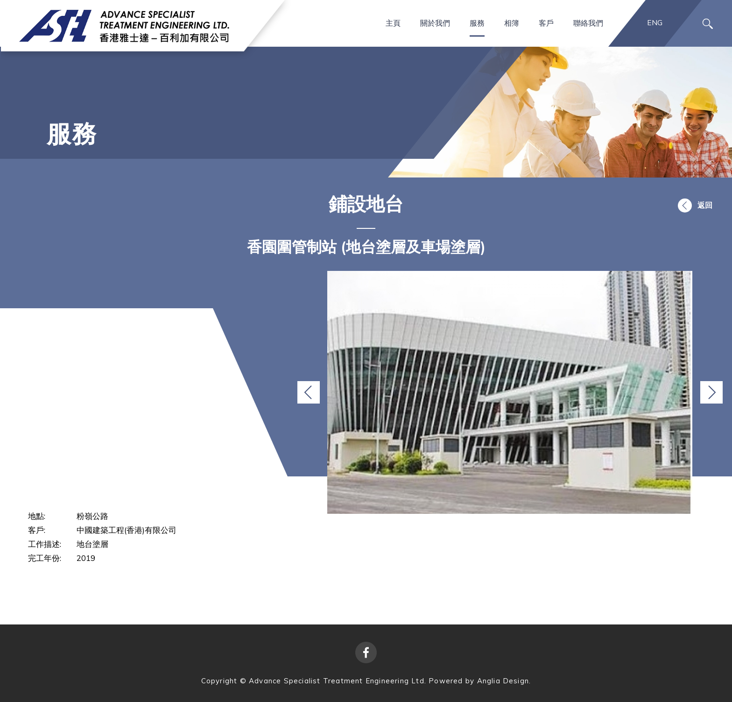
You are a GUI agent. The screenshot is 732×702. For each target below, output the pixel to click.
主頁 (393, 22)
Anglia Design (503, 680)
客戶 (546, 22)
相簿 (511, 22)
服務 (477, 22)
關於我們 (435, 22)
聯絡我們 (588, 22)
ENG (654, 22)
